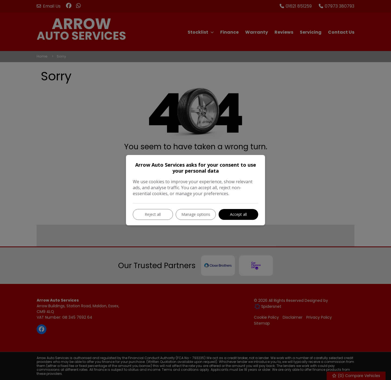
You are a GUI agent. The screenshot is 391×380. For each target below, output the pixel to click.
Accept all (238, 214)
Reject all (153, 214)
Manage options (195, 214)
